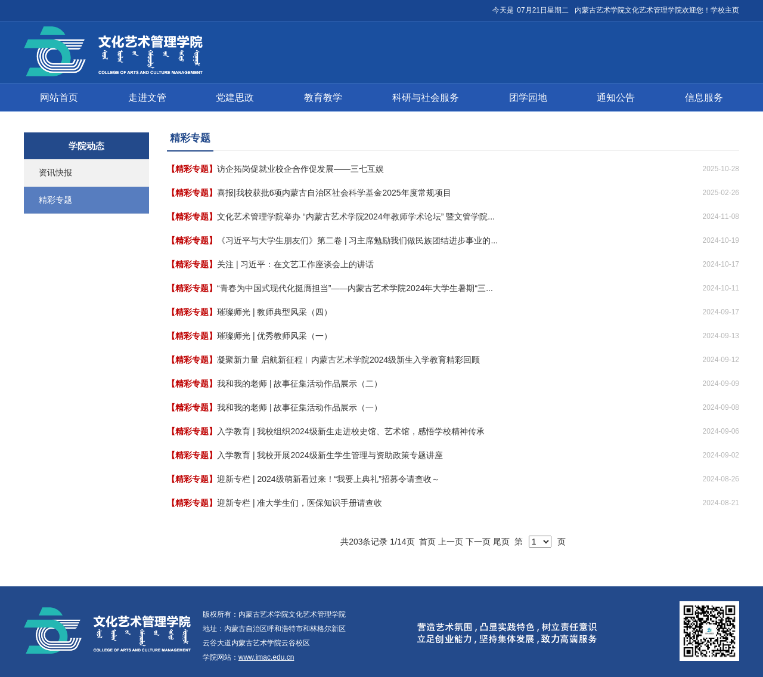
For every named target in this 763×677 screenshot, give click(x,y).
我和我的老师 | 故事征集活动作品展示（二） (299, 383)
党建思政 (235, 97)
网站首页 (59, 97)
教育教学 (323, 97)
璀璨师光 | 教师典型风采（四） (274, 312)
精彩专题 (55, 200)
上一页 (450, 541)
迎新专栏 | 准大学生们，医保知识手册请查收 (299, 503)
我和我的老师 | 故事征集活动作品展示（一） (299, 407)
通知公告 (616, 97)
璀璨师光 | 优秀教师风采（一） (274, 336)
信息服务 (704, 97)
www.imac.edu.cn (266, 657)
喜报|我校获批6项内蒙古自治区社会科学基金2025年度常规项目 (334, 192)
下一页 (478, 541)
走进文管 (147, 97)
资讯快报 (55, 172)
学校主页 (725, 10)
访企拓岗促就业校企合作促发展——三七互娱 (300, 169)
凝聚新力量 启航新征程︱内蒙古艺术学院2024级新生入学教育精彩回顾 (348, 359)
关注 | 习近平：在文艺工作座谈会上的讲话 (295, 264)
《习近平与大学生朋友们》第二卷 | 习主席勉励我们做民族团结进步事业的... (357, 240)
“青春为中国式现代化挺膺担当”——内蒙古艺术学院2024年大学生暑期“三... (355, 288)
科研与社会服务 (425, 97)
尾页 (501, 541)
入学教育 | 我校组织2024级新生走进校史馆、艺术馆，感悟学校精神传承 (351, 431)
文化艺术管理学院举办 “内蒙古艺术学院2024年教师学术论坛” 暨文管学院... (356, 216)
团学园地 (528, 97)
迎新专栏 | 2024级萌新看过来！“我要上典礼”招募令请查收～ (328, 479)
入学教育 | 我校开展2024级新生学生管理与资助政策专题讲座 (330, 455)
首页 (427, 541)
